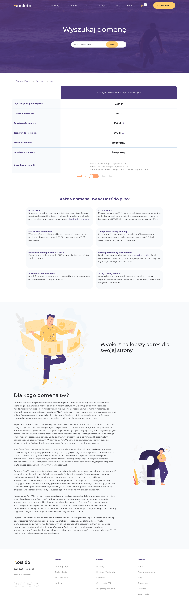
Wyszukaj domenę (110, 44)
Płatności (142, 589)
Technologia (61, 572)
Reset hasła (143, 594)
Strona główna (23, 81)
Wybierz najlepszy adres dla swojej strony (134, 347)
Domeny (72, 5)
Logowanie (163, 5)
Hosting (55, 5)
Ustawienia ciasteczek (22, 574)
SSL (88, 5)
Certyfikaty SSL (103, 583)
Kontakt (142, 566)
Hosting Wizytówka (105, 572)
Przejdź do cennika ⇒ (79, 219)
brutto (107, 176)
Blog (118, 5)
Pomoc (130, 5)
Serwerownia (61, 578)
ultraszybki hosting (141, 255)
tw (51, 81)
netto (81, 176)
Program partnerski (105, 589)
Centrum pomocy (146, 572)
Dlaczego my (102, 5)
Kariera (58, 583)
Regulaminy (144, 583)
